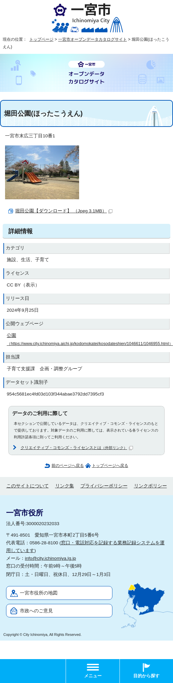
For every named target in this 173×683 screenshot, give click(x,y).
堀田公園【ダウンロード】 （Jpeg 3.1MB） (63, 210)
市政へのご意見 (36, 610)
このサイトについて (27, 485)
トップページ (41, 39)
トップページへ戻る (110, 465)
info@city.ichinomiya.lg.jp (50, 558)
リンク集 (64, 485)
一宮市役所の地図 (39, 592)
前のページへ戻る (67, 465)
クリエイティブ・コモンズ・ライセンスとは (77, 447)
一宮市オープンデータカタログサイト (92, 39)
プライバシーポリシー (104, 485)
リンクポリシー (150, 485)
